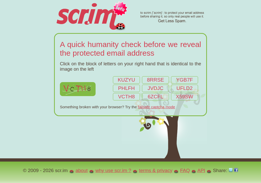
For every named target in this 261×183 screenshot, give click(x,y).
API (201, 170)
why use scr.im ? (113, 170)
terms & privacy (155, 170)
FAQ (185, 170)
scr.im (130, 16)
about (81, 170)
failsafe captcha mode (156, 107)
